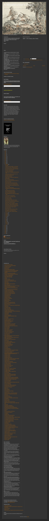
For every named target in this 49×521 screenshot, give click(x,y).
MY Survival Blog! (7, 372)
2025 (5, 152)
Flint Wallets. (6, 165)
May (6, 219)
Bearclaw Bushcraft (7, 299)
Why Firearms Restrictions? (8, 176)
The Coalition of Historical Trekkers (9, 416)
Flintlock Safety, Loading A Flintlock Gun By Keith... (11, 204)
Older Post (43, 65)
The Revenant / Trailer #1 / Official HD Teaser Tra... (11, 167)
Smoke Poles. (6, 404)
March (6, 221)
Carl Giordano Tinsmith (7, 307)
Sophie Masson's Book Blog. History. (9, 406)
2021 (5, 156)
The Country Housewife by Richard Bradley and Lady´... (12, 185)
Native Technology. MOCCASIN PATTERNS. (10, 375)
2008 (5, 232)
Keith (5, 236)
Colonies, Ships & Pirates (8, 309)
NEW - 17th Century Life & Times (9, 179)
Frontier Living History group (8, 330)
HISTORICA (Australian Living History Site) (10, 339)
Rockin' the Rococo (7, 400)
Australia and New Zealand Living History (10, 293)
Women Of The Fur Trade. (8, 437)
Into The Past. (6, 347)
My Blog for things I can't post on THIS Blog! (10, 368)
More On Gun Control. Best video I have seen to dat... (12, 201)
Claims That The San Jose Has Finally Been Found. (11, 205)
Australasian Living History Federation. (9, 291)
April (6, 220)
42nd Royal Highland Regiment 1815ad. (10, 269)
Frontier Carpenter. (7, 328)
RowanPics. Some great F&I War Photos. (10, 401)
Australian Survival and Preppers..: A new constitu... (11, 166)
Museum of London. (7, 367)
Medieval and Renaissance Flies (9, 365)
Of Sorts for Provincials (7, 381)
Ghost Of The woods (7, 333)
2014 (5, 225)
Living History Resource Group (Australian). (10, 359)
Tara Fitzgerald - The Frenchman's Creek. (10, 210)
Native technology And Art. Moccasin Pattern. (10, 374)
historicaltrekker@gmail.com (8, 84)
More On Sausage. (7, 186)
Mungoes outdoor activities (8, 366)
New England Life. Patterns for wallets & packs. (11, 379)
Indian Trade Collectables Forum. (9, 344)
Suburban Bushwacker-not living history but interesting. (11, 408)
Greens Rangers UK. (7, 334)
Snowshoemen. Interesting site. (8, 405)
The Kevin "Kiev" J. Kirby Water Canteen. (10, 196)
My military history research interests (9, 369)
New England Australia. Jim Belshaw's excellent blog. (11, 377)
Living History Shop (7, 360)
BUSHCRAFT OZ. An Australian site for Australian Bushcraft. (12, 305)
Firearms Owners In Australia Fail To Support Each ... (12, 177)
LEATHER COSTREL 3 (7, 356)
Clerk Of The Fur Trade (7, 308)
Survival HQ (6, 409)
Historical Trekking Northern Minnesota (10, 191)
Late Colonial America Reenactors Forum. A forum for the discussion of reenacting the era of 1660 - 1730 (12, 353)
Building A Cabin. (7, 509)
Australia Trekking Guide (8, 294)
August (6, 216)
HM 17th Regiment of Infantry (8, 341)
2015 (5, 163)
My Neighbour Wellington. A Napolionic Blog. (10, 371)
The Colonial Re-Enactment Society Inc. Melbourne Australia (12, 417)
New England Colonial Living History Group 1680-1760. (12, 378)
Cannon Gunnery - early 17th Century (10, 202)
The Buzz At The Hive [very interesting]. (10, 415)
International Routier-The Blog (8, 345)
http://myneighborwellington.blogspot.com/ (10, 342)
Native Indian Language (8, 373)
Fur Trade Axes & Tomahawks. (8, 332)
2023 (5, 154)
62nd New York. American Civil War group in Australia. (11, 270)
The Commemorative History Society (9, 418)
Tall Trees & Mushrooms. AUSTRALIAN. (10, 411)
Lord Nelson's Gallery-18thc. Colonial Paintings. (11, 362)
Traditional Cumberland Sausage (9, 187)
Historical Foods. (7, 340)
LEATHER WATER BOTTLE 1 (8, 357)
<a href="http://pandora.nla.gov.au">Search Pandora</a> (8, 46)
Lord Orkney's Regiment (8, 363)
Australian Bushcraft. (7, 296)
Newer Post (24, 65)
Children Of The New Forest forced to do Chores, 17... (12, 180)
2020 (5, 157)
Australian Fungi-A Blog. (8, 297)
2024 (5, 153)
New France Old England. (8, 380)
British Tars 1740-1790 (7, 304)
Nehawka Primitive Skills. (8, 376)
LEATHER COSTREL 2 (7, 355)
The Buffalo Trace (7, 414)
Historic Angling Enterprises (8, 338)
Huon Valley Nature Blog (8, 343)
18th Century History (7, 267)
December (6, 164)
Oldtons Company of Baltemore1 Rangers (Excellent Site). (12, 382)
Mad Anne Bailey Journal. (8, 364)
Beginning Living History (8, 300)
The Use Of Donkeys (7, 508)
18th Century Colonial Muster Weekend (10, 192)
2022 (5, 155)
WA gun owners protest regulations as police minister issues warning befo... (14, 510)
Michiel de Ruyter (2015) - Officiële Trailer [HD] (11, 211)
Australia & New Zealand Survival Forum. (10, 292)
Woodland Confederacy (7, 438)
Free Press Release (7, 326)
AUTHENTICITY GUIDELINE (8, 298)
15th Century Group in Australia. (9, 264)
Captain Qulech (6, 306)
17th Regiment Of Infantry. (8, 266)
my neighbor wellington (7, 370)
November (6, 212)
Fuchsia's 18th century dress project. (9, 331)
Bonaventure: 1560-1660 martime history (10, 302)
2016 (5, 162)
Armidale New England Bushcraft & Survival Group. (11, 289)
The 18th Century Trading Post (8, 412)
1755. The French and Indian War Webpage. (10, 265)
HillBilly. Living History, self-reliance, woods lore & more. (12, 337)
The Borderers (6, 413)
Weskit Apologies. (7, 178)
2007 (5, 233)
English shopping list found (8, 505)
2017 (5, 161)
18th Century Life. (7, 268)
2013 (5, 226)
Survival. (6, 410)
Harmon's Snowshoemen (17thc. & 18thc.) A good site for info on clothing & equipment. (12, 336)
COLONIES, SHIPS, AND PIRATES (9, 310)
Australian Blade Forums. (8, 295)
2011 (5, 228)
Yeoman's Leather (7, 439)
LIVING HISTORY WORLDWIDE (9, 361)
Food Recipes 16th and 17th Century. (10, 190)
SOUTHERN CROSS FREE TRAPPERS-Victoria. (11, 407)
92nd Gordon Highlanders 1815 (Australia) (10, 273)
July (6, 217)
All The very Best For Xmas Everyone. (10, 195)
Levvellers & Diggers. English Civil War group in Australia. (12, 358)
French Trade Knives (7, 327)
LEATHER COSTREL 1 (7, 354)
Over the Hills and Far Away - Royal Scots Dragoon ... (12, 168)
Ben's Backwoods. (7, 301)
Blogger (28, 516)
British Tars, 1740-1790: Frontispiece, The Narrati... (11, 203)
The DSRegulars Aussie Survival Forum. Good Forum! (11, 419)
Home (34, 65)
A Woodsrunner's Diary (18, 4)
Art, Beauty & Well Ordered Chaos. (9, 290)
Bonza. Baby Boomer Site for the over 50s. (10, 303)
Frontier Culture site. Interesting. (9, 329)
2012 (5, 227)
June (6, 218)
